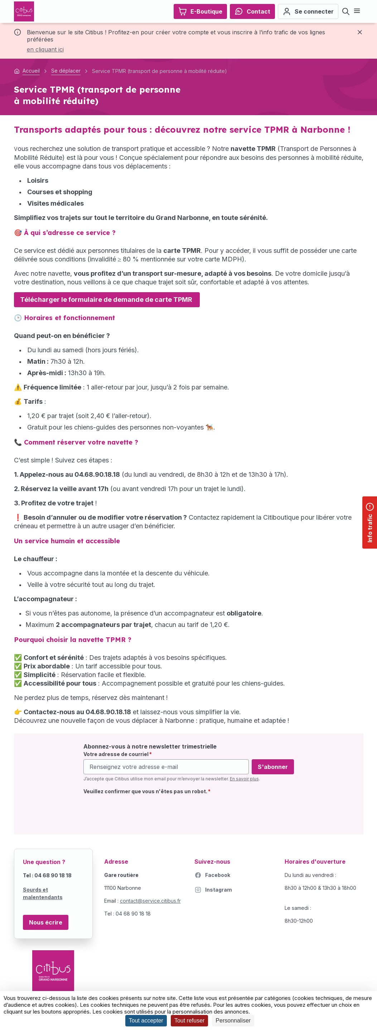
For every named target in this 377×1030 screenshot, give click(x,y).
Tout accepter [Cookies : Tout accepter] (146, 1020)
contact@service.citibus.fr (150, 901)
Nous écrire (45, 922)
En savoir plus (244, 778)
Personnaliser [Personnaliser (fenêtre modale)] (233, 1020)
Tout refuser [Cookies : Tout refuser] (189, 1020)
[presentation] (137, 812)
